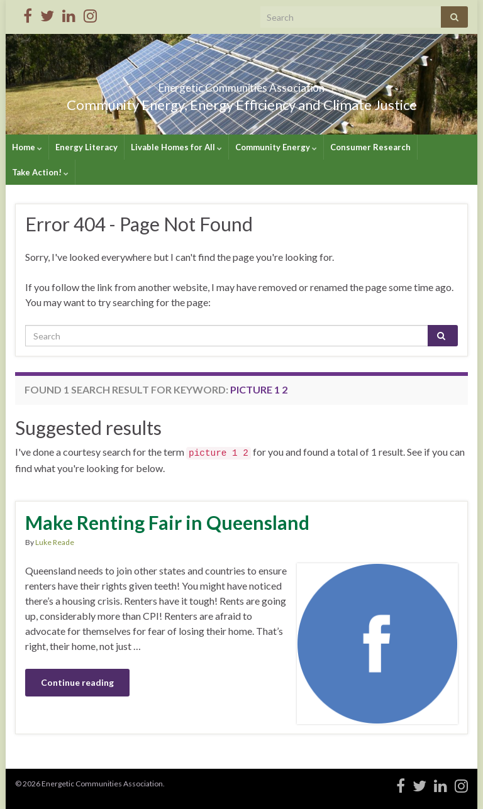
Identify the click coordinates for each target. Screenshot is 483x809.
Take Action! (40, 172)
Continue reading (77, 682)
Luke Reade (54, 542)
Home (27, 147)
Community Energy (276, 147)
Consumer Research (370, 147)
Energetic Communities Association (241, 84)
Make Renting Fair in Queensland (167, 522)
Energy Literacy (86, 147)
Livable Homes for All (176, 147)
